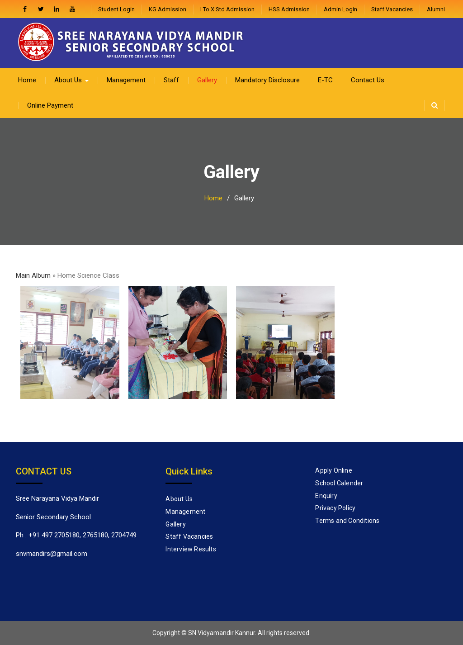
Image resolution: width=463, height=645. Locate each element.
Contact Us (367, 80)
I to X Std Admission (227, 9)
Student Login (116, 9)
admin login (340, 9)
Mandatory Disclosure (267, 80)
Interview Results (190, 549)
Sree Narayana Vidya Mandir (57, 498)
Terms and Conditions (347, 520)
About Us (68, 80)
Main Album (33, 275)
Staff (171, 80)
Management (126, 80)
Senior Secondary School (53, 517)
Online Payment (50, 105)
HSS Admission (289, 9)
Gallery (207, 80)
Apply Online (333, 470)
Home (27, 80)
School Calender (339, 483)
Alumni (436, 9)
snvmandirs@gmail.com (51, 554)
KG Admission (167, 9)
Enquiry (326, 495)
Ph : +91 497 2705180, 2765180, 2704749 (76, 535)
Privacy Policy (335, 508)
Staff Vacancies (392, 9)
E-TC (325, 80)
